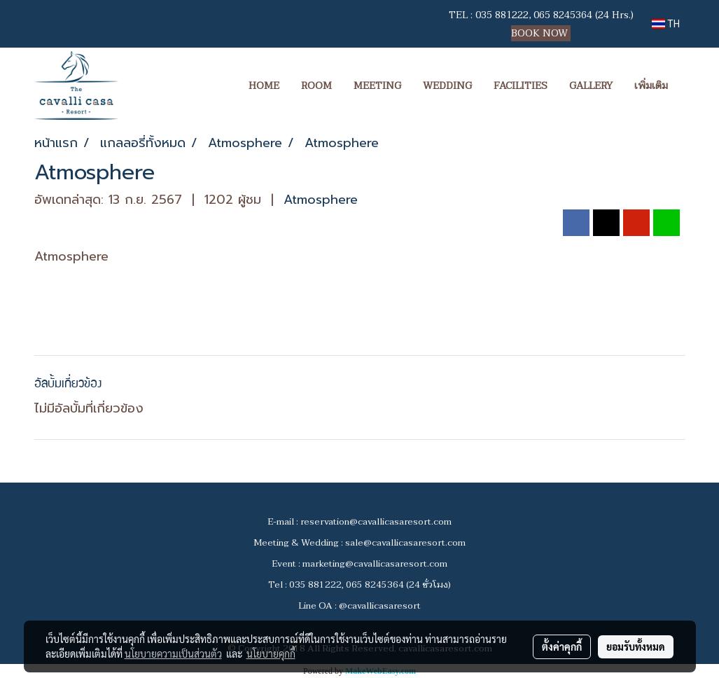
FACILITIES (520, 86)
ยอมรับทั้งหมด (635, 646)
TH (666, 23)
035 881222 (502, 15)
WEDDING (447, 86)
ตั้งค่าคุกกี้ (562, 646)
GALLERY (591, 86)
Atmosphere (321, 199)
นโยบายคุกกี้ (270, 653)
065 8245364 (562, 15)
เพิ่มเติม (651, 86)
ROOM (316, 86)
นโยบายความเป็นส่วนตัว (173, 653)
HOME (264, 86)
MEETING (377, 86)
